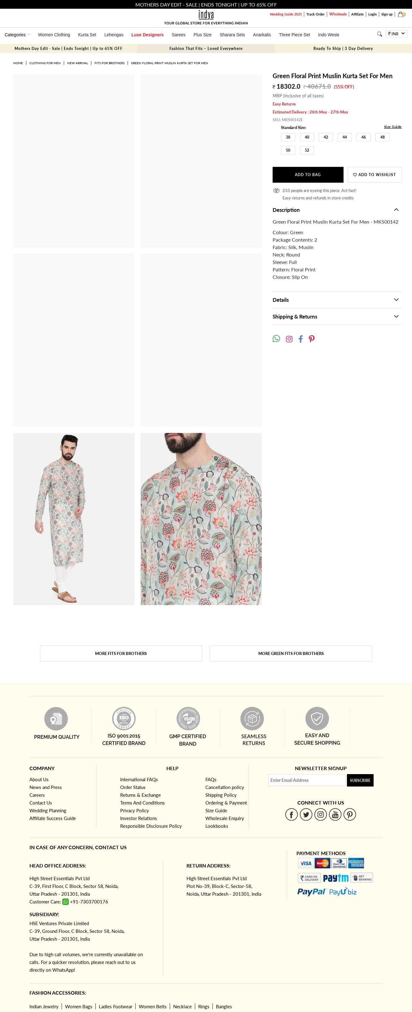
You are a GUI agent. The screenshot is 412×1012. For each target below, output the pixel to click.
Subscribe (360, 780)
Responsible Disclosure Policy (151, 826)
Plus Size (203, 34)
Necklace (182, 1006)
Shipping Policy (221, 795)
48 (382, 137)
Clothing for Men (45, 63)
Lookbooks (216, 826)
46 (364, 137)
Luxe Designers (147, 34)
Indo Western (331, 34)
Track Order (315, 14)
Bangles (224, 1006)
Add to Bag (308, 174)
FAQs (211, 779)
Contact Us (40, 802)
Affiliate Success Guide (52, 818)
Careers (37, 795)
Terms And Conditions (142, 802)
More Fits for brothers (121, 653)
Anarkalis (262, 34)
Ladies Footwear (115, 1006)
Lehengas (114, 34)
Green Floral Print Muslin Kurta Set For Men (169, 63)
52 (307, 150)
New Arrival (77, 63)
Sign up (386, 14)
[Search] (379, 34)
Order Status (133, 787)
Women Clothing (54, 34)
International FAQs (139, 779)
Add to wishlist (374, 174)
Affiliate (357, 14)
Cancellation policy (224, 787)
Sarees (178, 34)
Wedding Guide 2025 (286, 14)
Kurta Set (87, 34)
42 (326, 137)
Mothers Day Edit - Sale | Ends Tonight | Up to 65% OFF (69, 48)
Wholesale (338, 14)
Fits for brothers (109, 63)
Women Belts (153, 1006)
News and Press (45, 787)
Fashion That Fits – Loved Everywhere (206, 48)
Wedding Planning (47, 810)
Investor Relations (138, 818)
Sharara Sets (232, 34)
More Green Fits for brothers (291, 653)
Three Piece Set (294, 34)
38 (288, 137)
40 (307, 137)
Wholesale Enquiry (224, 818)
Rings (203, 1006)
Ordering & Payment (226, 802)
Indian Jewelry (44, 1006)
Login (372, 14)
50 (288, 150)
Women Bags (78, 1006)
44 (345, 137)
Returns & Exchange (140, 795)
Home (18, 63)
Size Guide (393, 127)
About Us (39, 779)
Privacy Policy (134, 810)
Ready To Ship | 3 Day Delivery (343, 48)
